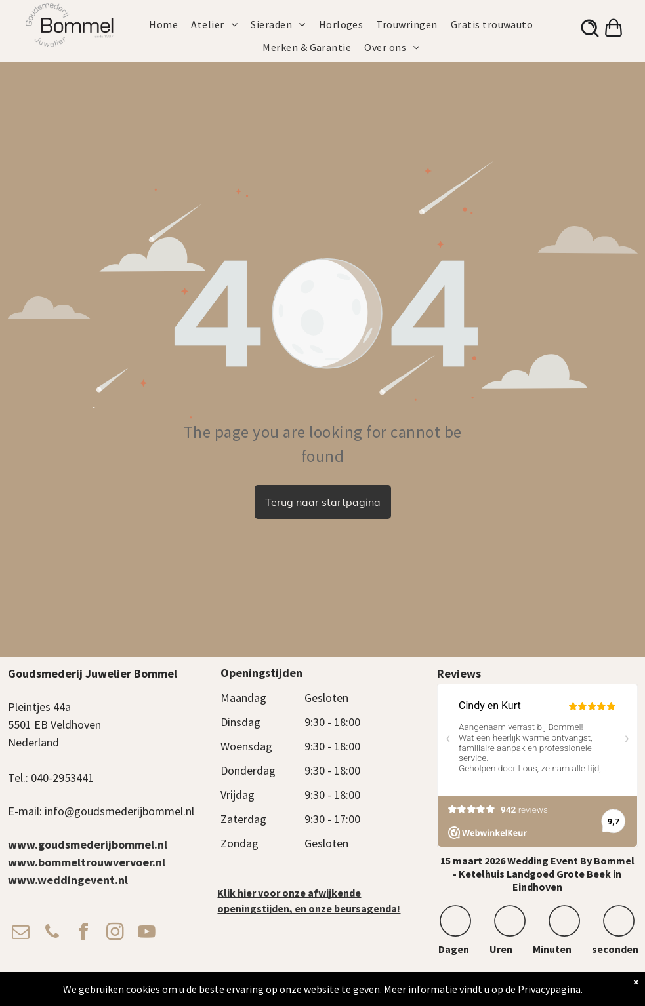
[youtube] (147, 933)
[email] (21, 933)
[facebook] (84, 933)
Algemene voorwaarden (317, 983)
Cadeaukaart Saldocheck (509, 983)
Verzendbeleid (438, 983)
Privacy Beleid (385, 983)
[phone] (52, 933)
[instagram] (115, 933)
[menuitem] (170, 24)
